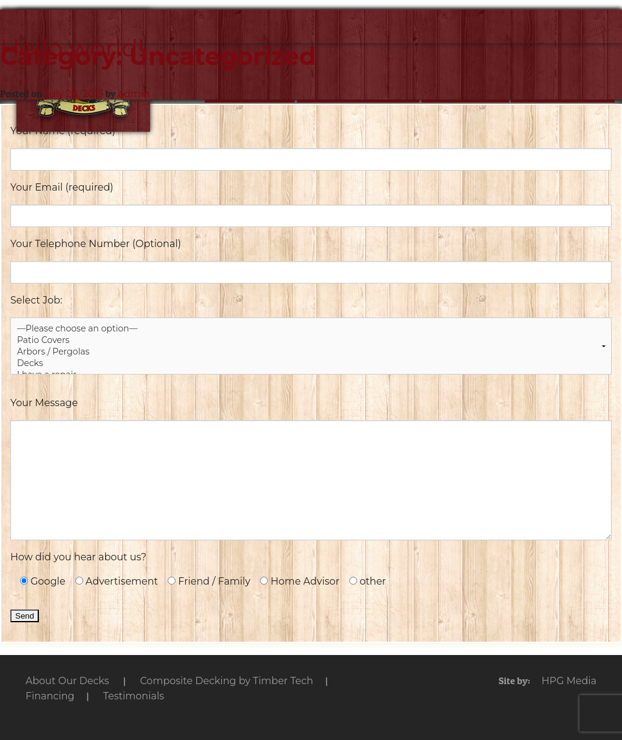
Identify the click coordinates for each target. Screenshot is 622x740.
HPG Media (568, 681)
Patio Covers (311, 340)
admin (133, 94)
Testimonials (133, 696)
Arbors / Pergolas (311, 352)
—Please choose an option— (311, 328)
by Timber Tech (226, 681)
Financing (50, 696)
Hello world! (72, 48)
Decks (311, 363)
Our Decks (67, 681)
